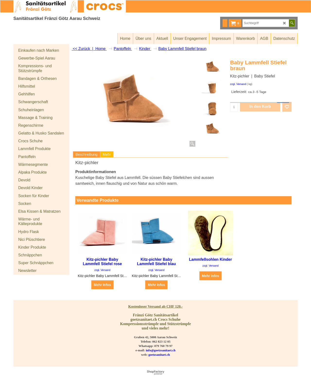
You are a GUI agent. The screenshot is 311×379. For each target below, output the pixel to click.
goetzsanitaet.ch (159, 354)
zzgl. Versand (238, 84)
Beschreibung (86, 154)
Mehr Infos (102, 285)
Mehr (107, 154)
